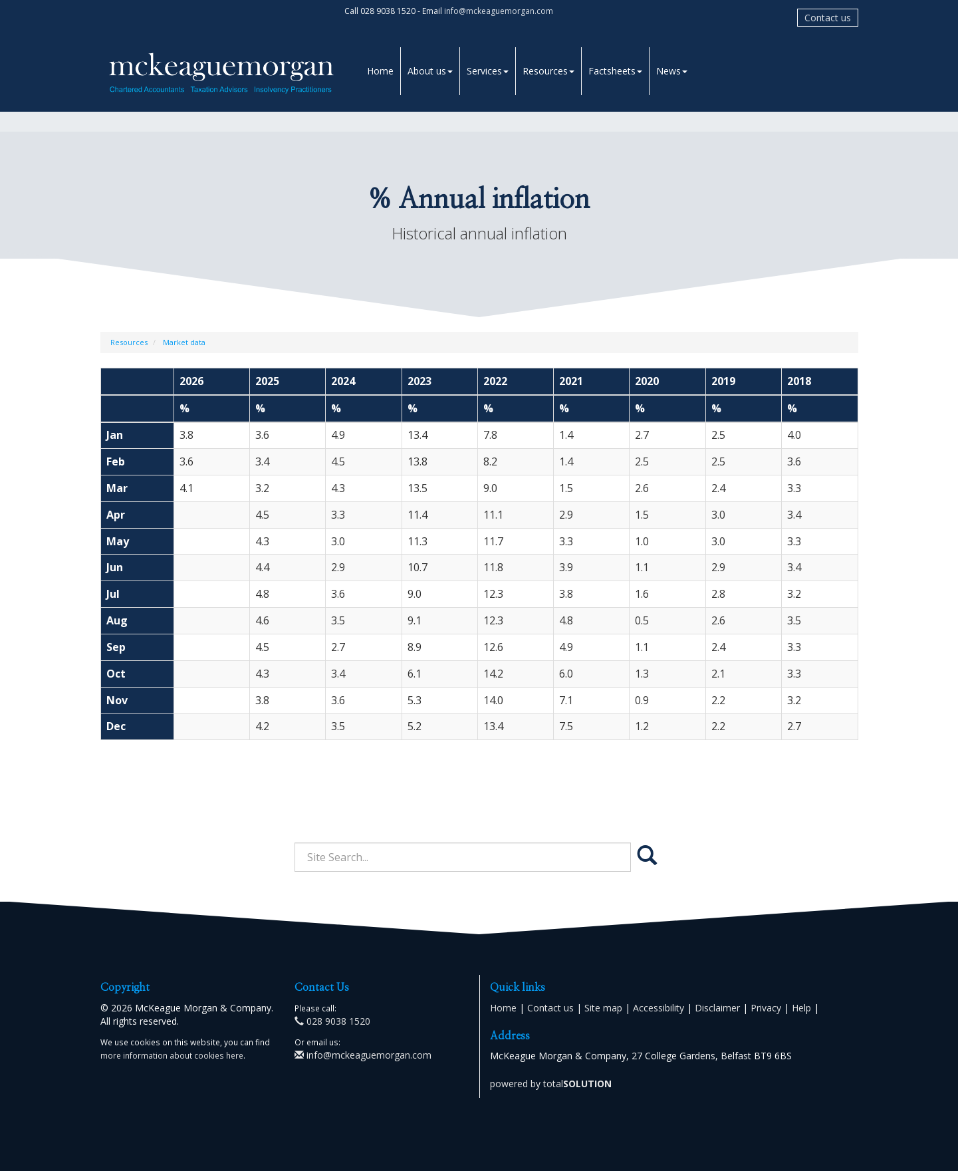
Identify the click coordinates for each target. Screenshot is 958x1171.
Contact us (827, 17)
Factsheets (615, 71)
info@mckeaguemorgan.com (498, 11)
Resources (548, 71)
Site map (603, 1007)
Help (801, 1007)
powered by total (551, 1083)
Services (488, 71)
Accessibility (658, 1007)
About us (430, 71)
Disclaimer (717, 1007)
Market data (184, 342)
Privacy (766, 1007)
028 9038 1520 (332, 1021)
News (671, 71)
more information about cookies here (171, 1055)
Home (380, 71)
